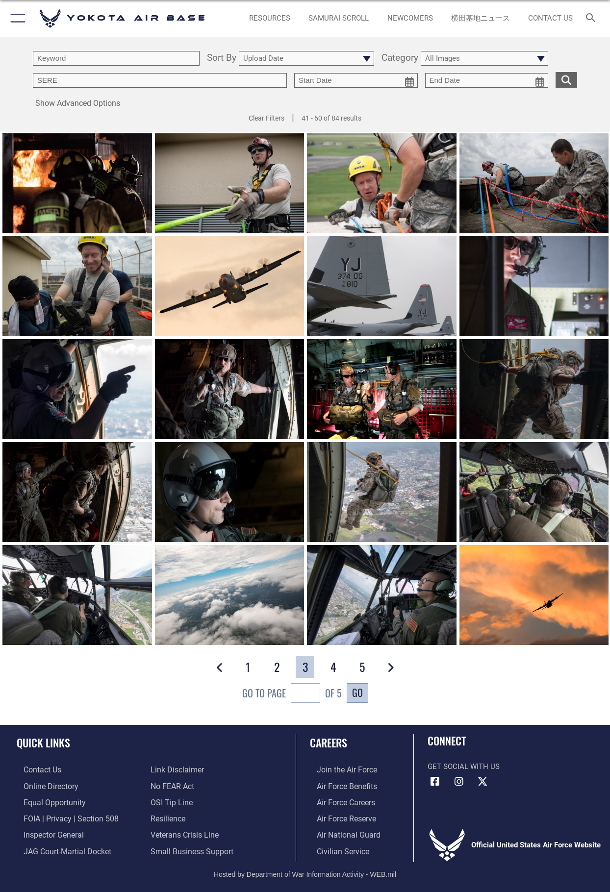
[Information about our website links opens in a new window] (176, 769)
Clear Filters (266, 118)
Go (357, 692)
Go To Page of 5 (292, 694)
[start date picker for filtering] (356, 80)
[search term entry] (116, 58)
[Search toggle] (593, 18)
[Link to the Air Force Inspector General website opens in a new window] (46, 832)
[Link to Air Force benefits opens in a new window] (339, 785)
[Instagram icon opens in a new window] (459, 781)
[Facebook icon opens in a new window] (435, 781)
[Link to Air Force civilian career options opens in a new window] (335, 847)
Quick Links (43, 742)
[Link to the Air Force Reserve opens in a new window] (339, 816)
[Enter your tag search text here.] (160, 80)
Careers (328, 742)
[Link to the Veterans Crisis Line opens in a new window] (184, 832)
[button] (16, 18)
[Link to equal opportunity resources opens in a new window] (46, 800)
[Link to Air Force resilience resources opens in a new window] (167, 816)
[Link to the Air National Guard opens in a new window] (340, 832)
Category (399, 58)
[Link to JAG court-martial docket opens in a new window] (59, 847)
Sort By (221, 58)
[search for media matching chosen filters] (566, 79)
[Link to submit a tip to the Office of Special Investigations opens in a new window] (170, 800)
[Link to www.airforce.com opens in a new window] (339, 769)
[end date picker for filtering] (487, 80)
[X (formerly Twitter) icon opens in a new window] (482, 781)
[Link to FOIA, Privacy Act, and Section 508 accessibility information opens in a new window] (61, 816)
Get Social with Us (464, 766)
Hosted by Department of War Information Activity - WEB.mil (305, 870)
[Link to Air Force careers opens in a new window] (338, 800)
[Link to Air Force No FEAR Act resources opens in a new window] (172, 785)
